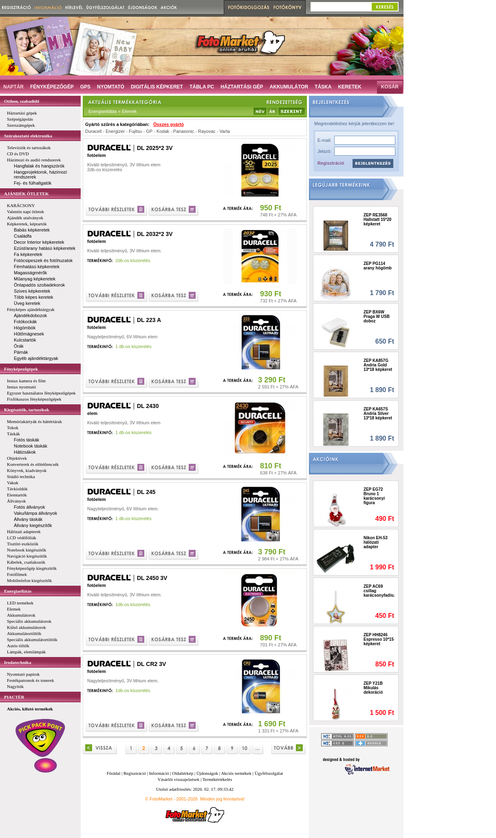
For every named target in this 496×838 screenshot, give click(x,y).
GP (149, 131)
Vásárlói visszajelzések (178, 779)
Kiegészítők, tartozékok (26, 409)
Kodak (163, 131)
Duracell (93, 131)
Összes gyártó (168, 124)
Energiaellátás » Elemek (112, 111)
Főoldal (114, 773)
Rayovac (207, 131)
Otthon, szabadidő (21, 101)
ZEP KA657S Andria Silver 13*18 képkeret (378, 413)
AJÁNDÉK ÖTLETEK (26, 193)
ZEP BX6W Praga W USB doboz (377, 316)
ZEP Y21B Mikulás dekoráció (373, 688)
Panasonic (183, 131)
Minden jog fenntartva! (222, 798)
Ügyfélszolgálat (269, 773)
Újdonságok (207, 773)
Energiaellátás (17, 591)
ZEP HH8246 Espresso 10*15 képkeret (379, 639)
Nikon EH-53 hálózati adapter (376, 542)
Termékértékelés (217, 779)
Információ (159, 773)
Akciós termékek (236, 773)
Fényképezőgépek (21, 368)
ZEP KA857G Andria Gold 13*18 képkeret (378, 365)
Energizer (115, 131)
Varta (225, 131)
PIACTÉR (14, 697)
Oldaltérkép (182, 773)
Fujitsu (135, 131)
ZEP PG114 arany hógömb (378, 265)
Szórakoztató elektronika (28, 135)
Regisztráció (330, 163)
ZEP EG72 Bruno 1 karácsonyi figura (374, 496)
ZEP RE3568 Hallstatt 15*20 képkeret (377, 219)
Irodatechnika (17, 662)
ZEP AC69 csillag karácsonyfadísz (379, 591)
